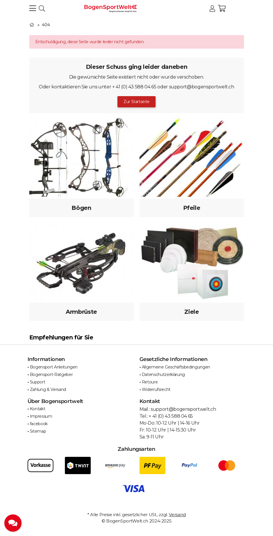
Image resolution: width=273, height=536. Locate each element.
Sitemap (38, 431)
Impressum (41, 416)
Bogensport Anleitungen (54, 367)
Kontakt (37, 408)
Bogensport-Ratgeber (51, 374)
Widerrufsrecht (156, 389)
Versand (177, 514)
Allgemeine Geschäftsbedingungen (176, 367)
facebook (39, 423)
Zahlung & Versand (48, 389)
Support (37, 382)
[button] (212, 9)
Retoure (150, 382)
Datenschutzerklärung (163, 374)
